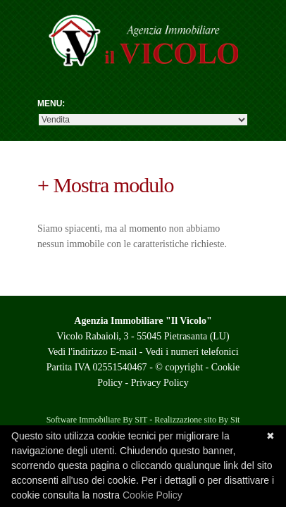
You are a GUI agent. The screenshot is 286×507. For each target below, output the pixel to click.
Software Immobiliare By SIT (97, 420)
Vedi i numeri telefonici (192, 351)
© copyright (179, 367)
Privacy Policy (160, 382)
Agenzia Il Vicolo (143, 49)
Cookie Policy (152, 495)
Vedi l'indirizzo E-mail (92, 351)
